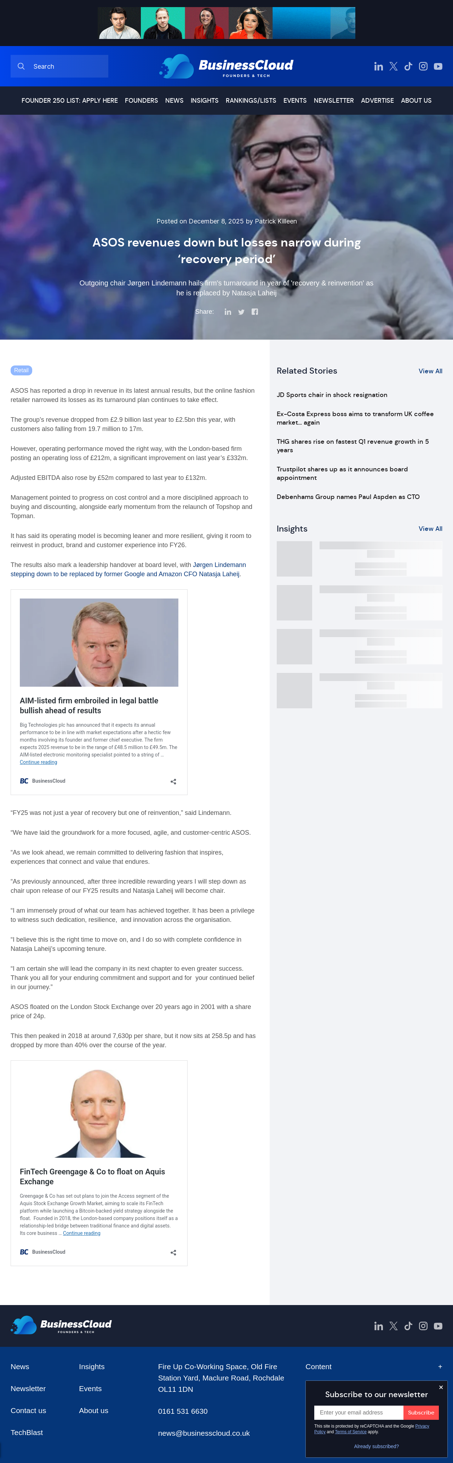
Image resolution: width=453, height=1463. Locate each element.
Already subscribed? (376, 1446)
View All (430, 371)
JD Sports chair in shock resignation (332, 395)
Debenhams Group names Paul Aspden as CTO (348, 497)
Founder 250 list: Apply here (70, 100)
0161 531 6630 (183, 1411)
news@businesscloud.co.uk (204, 1433)
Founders (141, 100)
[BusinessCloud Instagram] (423, 66)
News (174, 100)
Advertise (377, 100)
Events (295, 100)
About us (416, 100)
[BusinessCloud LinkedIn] (378, 66)
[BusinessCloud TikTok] (408, 66)
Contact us (28, 1410)
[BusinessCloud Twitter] (393, 66)
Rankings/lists (251, 100)
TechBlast (27, 1432)
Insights (205, 100)
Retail (21, 370)
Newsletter (334, 100)
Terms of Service (351, 1431)
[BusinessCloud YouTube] (438, 66)
